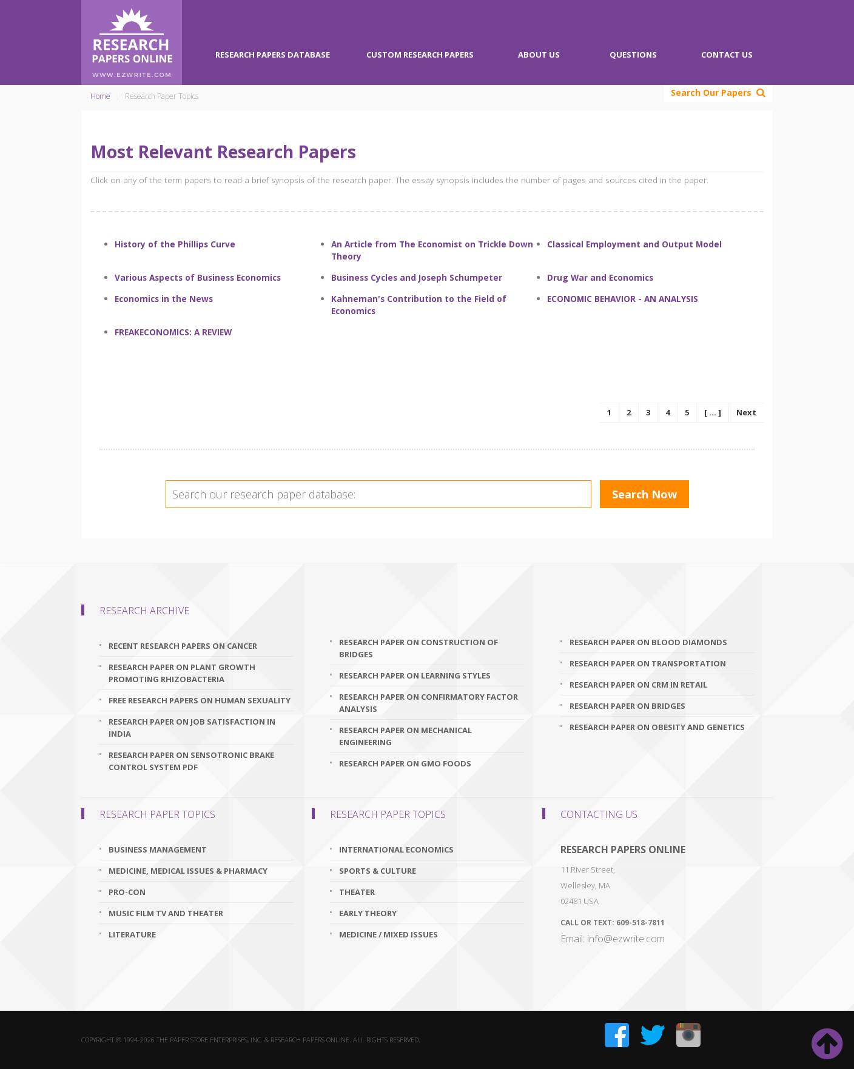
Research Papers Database (272, 54)
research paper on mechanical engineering (405, 736)
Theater (357, 891)
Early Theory (368, 913)
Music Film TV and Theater (166, 913)
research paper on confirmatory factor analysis (428, 702)
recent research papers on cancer (183, 645)
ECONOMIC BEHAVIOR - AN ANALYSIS (622, 298)
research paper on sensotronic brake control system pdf (191, 760)
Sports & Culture (377, 870)
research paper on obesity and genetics (657, 727)
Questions (633, 54)
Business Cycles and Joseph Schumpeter (416, 277)
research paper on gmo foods (405, 763)
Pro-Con (127, 891)
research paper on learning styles (415, 675)
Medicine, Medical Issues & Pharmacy (188, 870)
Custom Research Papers (420, 54)
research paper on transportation (648, 663)
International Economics (396, 849)
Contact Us (727, 54)
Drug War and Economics (600, 277)
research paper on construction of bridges (418, 648)
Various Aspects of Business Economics (198, 277)
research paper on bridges (627, 705)
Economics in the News (164, 298)
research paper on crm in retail (638, 684)
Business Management (158, 849)
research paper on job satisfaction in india (192, 727)
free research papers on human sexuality (200, 700)
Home (100, 96)
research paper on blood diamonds (648, 642)
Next (746, 412)
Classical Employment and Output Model (634, 244)
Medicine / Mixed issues (388, 934)
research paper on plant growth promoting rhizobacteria (182, 673)
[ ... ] (712, 412)
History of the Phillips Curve (175, 244)
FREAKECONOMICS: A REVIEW (173, 332)
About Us (539, 54)
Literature (132, 934)
